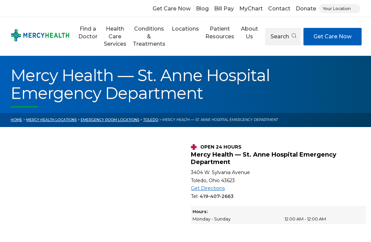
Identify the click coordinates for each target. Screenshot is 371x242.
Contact (279, 8)
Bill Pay (224, 8)
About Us (249, 32)
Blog (202, 8)
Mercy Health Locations (51, 120)
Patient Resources (219, 32)
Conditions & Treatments (149, 36)
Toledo (150, 120)
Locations (185, 29)
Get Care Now (172, 8)
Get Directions (208, 188)
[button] (87, 36)
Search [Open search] (283, 36)
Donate (306, 8)
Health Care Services (115, 36)
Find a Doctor (87, 32)
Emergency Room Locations (110, 120)
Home (16, 120)
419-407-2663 (217, 196)
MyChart (251, 8)
